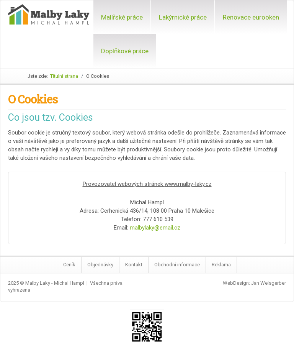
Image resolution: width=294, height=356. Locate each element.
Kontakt (133, 264)
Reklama (221, 264)
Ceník (69, 264)
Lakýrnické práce (183, 17)
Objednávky (100, 264)
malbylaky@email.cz (155, 227)
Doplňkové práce (125, 51)
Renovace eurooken (251, 17)
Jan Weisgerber (268, 283)
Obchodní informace (177, 264)
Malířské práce (122, 17)
